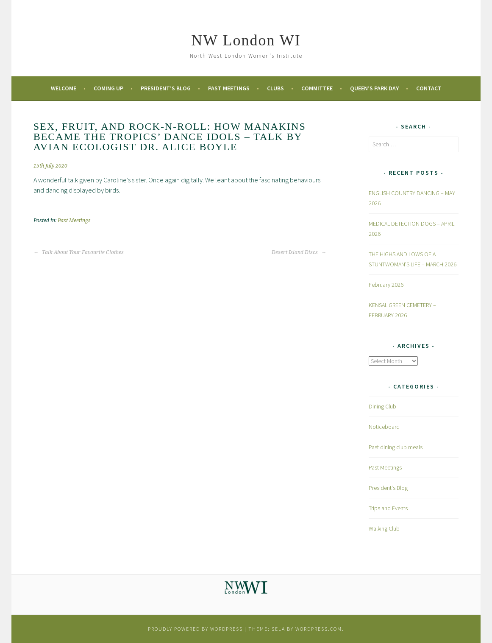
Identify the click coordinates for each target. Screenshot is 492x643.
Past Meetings (229, 88)
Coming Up (108, 88)
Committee (317, 88)
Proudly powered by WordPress (195, 629)
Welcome (63, 88)
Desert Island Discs (299, 252)
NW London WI (246, 40)
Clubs (275, 88)
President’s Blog (166, 88)
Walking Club (384, 528)
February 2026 (386, 284)
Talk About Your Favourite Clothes (78, 252)
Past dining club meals (396, 447)
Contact (429, 88)
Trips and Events (388, 508)
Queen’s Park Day (374, 88)
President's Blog (388, 488)
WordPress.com (318, 629)
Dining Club (382, 406)
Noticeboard (384, 427)
